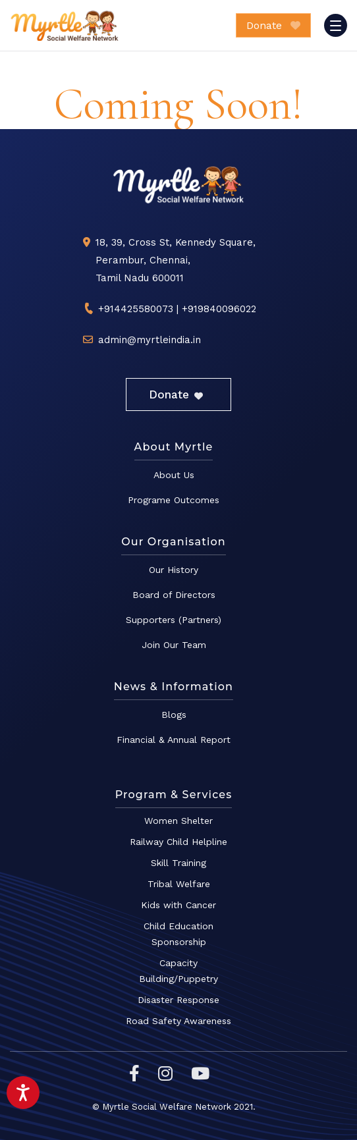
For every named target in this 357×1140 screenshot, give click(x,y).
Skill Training (178, 862)
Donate (273, 25)
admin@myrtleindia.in (149, 340)
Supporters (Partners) (173, 619)
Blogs (173, 714)
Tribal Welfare (179, 884)
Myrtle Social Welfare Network (64, 25)
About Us (173, 475)
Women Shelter (178, 820)
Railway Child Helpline (178, 841)
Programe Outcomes (173, 500)
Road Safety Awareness (178, 1021)
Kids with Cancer (178, 905)
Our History (173, 569)
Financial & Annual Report (174, 739)
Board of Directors (173, 594)
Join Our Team (174, 644)
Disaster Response (178, 999)
